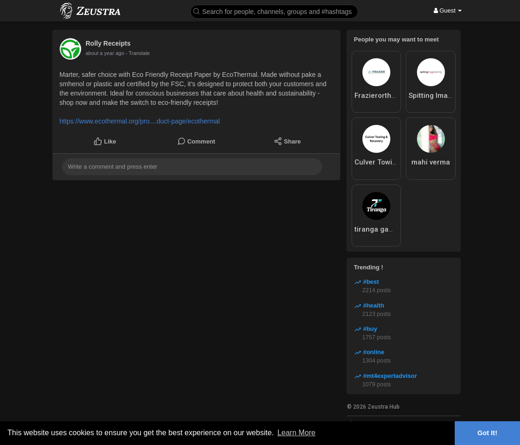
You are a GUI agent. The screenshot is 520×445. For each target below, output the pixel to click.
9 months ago (101, 53)
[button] (274, 11)
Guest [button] (448, 10)
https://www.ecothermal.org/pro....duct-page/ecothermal (140, 121)
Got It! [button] (487, 433)
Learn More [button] (296, 433)
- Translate (130, 53)
